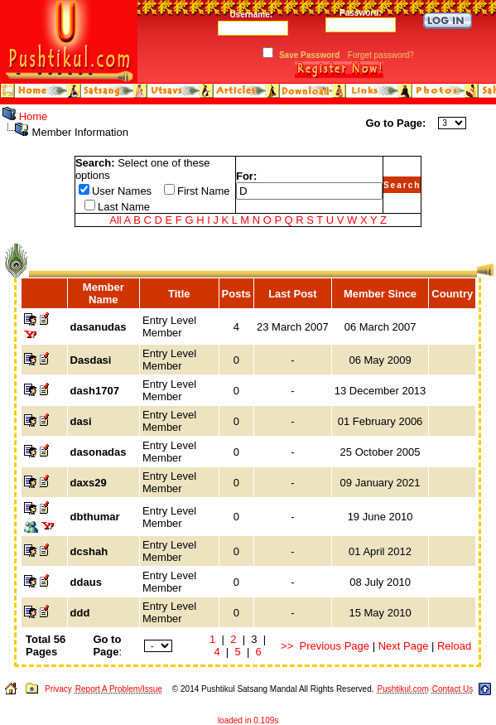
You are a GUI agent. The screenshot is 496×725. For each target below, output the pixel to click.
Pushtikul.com (402, 689)
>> (287, 646)
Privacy (58, 689)
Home (33, 116)
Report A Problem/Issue (118, 689)
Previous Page (335, 646)
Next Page (403, 646)
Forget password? (381, 55)
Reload (454, 646)
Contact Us (452, 689)
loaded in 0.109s (248, 720)
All (115, 220)
